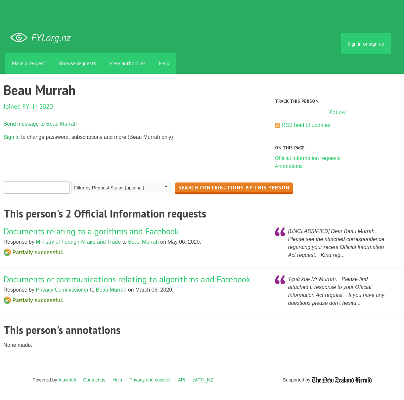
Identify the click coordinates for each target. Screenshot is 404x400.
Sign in (12, 137)
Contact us (94, 379)
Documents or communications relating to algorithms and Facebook (127, 279)
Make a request (29, 63)
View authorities (128, 63)
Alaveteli (67, 379)
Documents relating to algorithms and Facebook (91, 231)
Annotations (289, 166)
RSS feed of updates (306, 125)
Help (164, 63)
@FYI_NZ (203, 379)
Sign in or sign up (366, 43)
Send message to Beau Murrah (40, 124)
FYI (43, 38)
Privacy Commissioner (62, 290)
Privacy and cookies (150, 379)
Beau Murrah (143, 242)
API (182, 379)
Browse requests (77, 63)
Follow (338, 112)
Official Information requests (308, 158)
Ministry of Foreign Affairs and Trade (78, 242)
